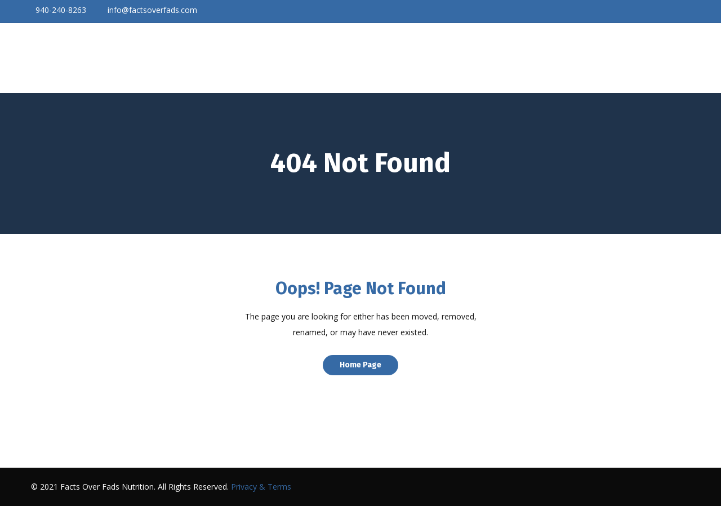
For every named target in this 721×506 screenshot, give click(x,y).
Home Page (360, 365)
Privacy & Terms (261, 486)
